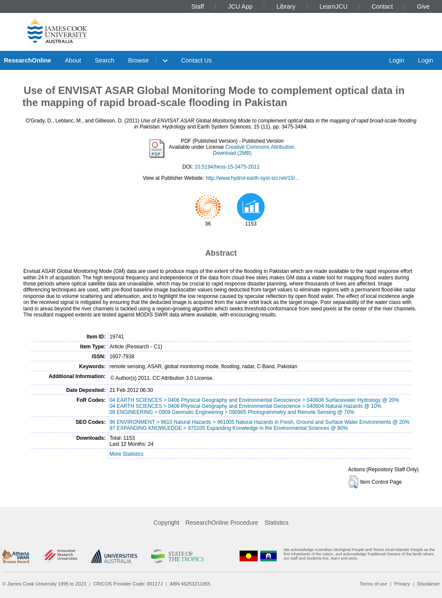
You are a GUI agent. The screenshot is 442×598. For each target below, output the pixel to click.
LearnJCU (333, 6)
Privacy (402, 583)
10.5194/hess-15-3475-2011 (227, 167)
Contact (382, 6)
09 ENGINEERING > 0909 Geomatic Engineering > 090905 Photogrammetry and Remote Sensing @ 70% (232, 412)
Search (104, 60)
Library (286, 6)
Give (423, 6)
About (73, 60)
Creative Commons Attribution (259, 147)
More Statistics (127, 454)
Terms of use (373, 583)
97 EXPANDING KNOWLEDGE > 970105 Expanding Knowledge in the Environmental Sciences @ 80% (229, 428)
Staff (197, 6)
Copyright (167, 522)
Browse (138, 60)
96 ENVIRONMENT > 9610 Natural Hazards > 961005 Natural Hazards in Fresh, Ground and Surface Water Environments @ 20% (260, 422)
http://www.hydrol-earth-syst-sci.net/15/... (252, 178)
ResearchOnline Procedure (222, 522)
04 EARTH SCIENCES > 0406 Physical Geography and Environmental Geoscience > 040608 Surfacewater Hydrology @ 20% (254, 400)
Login (396, 60)
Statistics (276, 522)
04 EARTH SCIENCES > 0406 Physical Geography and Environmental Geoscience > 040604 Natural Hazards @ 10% (246, 406)
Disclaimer (428, 583)
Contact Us (196, 60)
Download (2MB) (232, 153)
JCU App (240, 6)
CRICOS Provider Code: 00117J (128, 583)
